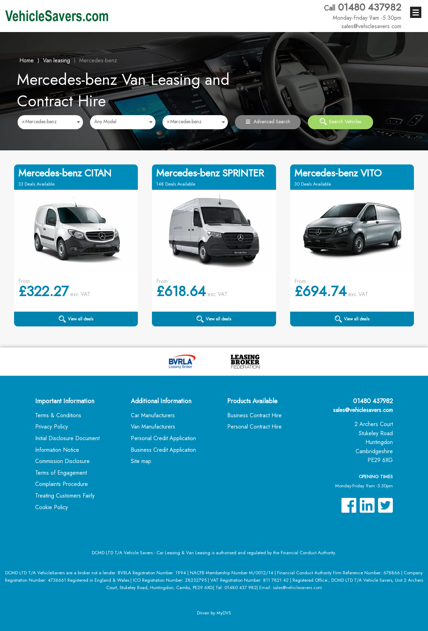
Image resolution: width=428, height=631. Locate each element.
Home (26, 59)
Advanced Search (268, 121)
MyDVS (224, 613)
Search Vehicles (340, 121)
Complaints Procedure (61, 484)
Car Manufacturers (153, 415)
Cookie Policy (51, 507)
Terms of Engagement (61, 473)
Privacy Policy (51, 427)
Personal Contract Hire (254, 427)
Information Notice (57, 450)
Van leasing (56, 60)
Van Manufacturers (153, 427)
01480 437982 (362, 11)
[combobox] (50, 122)
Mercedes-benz (98, 60)
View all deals (76, 319)
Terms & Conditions (58, 415)
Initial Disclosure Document (67, 438)
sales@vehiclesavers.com (363, 410)
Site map (141, 461)
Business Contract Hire (254, 415)
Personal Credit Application (163, 438)
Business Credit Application (163, 450)
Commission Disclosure (62, 461)
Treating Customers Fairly (65, 496)
